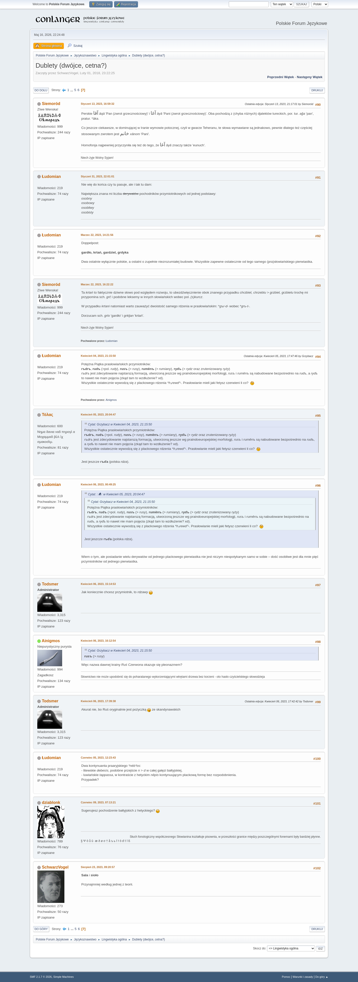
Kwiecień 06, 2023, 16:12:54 (98, 640)
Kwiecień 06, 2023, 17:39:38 (98, 701)
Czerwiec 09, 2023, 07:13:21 (98, 802)
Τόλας (47, 415)
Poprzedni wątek (280, 77)
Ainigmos (111, 399)
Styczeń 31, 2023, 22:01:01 (97, 176)
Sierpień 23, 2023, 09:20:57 (98, 867)
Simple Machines (63, 976)
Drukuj (317, 90)
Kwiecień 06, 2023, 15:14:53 (98, 583)
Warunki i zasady (303, 976)
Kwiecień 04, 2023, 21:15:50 (98, 355)
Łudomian (51, 176)
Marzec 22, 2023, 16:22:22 (97, 284)
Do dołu (41, 90)
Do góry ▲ (321, 976)
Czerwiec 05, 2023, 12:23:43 (98, 757)
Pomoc (286, 976)
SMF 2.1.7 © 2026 (41, 976)
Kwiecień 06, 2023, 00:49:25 (98, 484)
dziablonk (51, 802)
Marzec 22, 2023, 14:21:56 (97, 234)
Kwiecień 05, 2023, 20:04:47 (98, 414)
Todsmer (50, 584)
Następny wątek (309, 77)
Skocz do (259, 948)
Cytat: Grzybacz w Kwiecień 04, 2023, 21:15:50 (120, 424)
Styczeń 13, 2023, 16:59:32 (97, 103)
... (72, 90)
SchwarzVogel (55, 867)
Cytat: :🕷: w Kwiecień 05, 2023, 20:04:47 (116, 494)
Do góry (41, 929)
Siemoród (51, 104)
